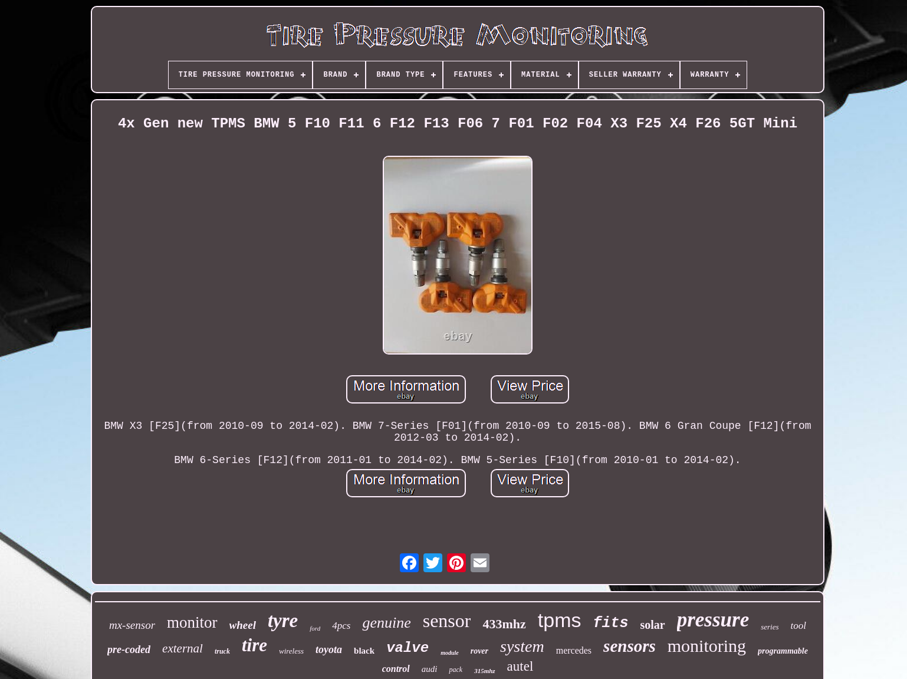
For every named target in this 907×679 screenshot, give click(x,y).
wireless (291, 651)
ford (315, 628)
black (364, 650)
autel (520, 666)
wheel (242, 625)
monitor (192, 622)
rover (479, 651)
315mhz (484, 670)
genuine (386, 622)
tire (254, 645)
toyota (329, 649)
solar (652, 624)
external (182, 648)
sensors (629, 646)
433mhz (503, 623)
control (396, 669)
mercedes (573, 650)
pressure (713, 619)
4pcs (341, 625)
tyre (283, 620)
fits (610, 623)
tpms (559, 620)
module (450, 653)
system (522, 646)
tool (798, 625)
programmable (783, 651)
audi (430, 669)
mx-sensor (132, 625)
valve (407, 648)
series (769, 626)
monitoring (707, 645)
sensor (447, 620)
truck (222, 651)
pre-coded (128, 649)
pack (455, 669)
